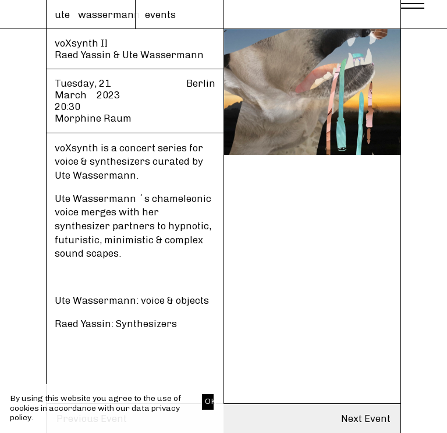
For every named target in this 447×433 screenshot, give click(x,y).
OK (209, 401)
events (160, 14)
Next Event (366, 418)
